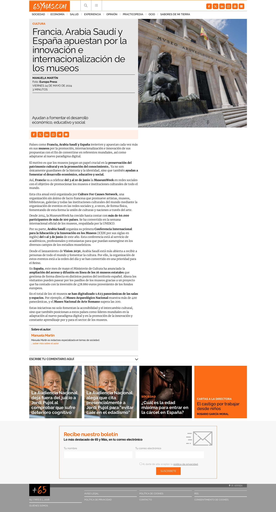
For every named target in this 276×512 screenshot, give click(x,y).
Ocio (152, 15)
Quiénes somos (38, 505)
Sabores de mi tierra (175, 15)
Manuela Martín (45, 78)
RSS (196, 493)
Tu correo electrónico (148, 448)
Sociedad (38, 15)
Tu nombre (70, 448)
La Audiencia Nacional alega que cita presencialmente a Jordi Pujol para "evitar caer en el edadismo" (109, 397)
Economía (57, 15)
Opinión (111, 15)
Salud (74, 15)
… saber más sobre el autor (45, 343)
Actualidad (40, 382)
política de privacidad (185, 464)
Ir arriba (236, 485)
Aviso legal (91, 493)
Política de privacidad (98, 499)
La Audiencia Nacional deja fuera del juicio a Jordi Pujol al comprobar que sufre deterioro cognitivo (54, 400)
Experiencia (92, 15)
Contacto (145, 499)
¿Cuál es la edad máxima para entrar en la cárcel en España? (164, 405)
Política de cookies (151, 493)
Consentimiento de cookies (211, 499)
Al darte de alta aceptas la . (169, 464)
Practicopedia (133, 15)
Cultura (39, 24)
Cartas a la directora (214, 399)
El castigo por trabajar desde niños (220, 406)
